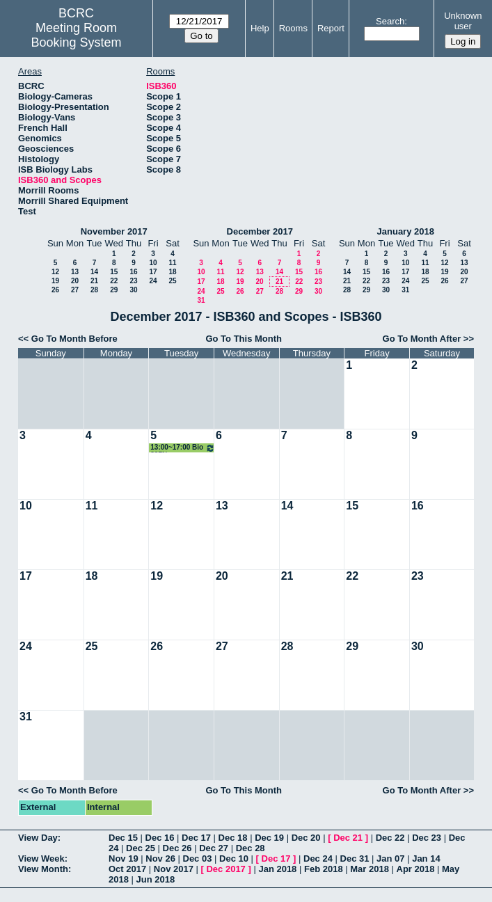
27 (75, 290)
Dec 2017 (225, 869)
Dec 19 (269, 837)
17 (153, 272)
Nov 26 (160, 858)
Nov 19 (123, 858)
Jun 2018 (155, 879)
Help (260, 28)
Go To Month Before (74, 338)
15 (114, 272)
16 (133, 272)
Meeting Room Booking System (76, 35)
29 (114, 290)
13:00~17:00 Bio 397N (182, 447)
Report (330, 28)
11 (172, 263)
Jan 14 (426, 858)
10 (153, 263)
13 (75, 272)
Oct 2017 (127, 869)
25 (172, 281)
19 (55, 281)
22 (114, 281)
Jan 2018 (277, 869)
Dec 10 (233, 858)
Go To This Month (243, 338)
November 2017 (114, 231)
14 (94, 272)
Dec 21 (348, 837)
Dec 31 (355, 858)
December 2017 (260, 231)
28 (94, 290)
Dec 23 (426, 837)
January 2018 (405, 231)
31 (201, 300)
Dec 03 (197, 858)
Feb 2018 (323, 869)
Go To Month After (422, 338)
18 (172, 272)
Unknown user (463, 20)
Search (390, 21)
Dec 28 (250, 848)
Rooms (293, 28)
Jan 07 (390, 858)
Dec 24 (318, 858)
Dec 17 (196, 837)
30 (133, 290)
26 (55, 290)
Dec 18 (233, 837)
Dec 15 (123, 837)
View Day (38, 837)
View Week (41, 858)
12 (55, 272)
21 (94, 281)
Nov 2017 (173, 869)
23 (133, 281)
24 (153, 281)
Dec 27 (213, 848)
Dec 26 (177, 848)
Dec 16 (160, 837)
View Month (43, 869)
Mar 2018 (369, 869)
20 (75, 281)
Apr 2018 (416, 869)
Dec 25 (140, 848)
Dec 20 (306, 837)
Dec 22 (390, 837)
